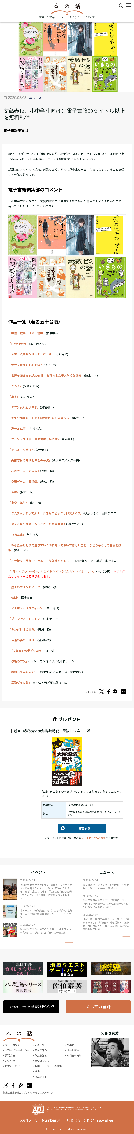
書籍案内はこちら (32, 1006)
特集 (37, 1071)
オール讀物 (73, 1050)
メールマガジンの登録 (93, 838)
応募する (74, 828)
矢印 (69, 942)
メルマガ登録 (98, 1006)
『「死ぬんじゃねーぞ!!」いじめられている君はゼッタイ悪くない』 (52, 571)
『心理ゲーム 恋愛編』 (24, 471)
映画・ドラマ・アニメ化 (48, 1066)
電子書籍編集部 (16, 130)
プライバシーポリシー (17, 1050)
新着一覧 (39, 1044)
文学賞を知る (42, 1060)
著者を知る (41, 1050)
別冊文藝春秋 (74, 1055)
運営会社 (10, 1055)
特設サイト (41, 1076)
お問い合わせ (12, 1066)
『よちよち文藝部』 (21, 449)
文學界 (70, 1044)
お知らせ (10, 1060)
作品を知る (41, 1055)
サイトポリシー (13, 1044)
